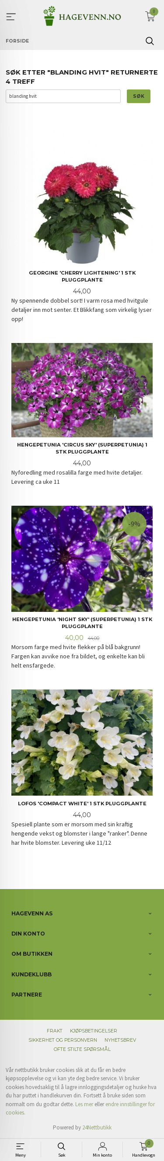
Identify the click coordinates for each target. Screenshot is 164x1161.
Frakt (55, 1031)
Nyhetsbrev (120, 1040)
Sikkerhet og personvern (62, 1040)
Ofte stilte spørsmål (82, 1049)
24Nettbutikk (97, 1127)
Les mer (84, 1104)
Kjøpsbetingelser (93, 1031)
